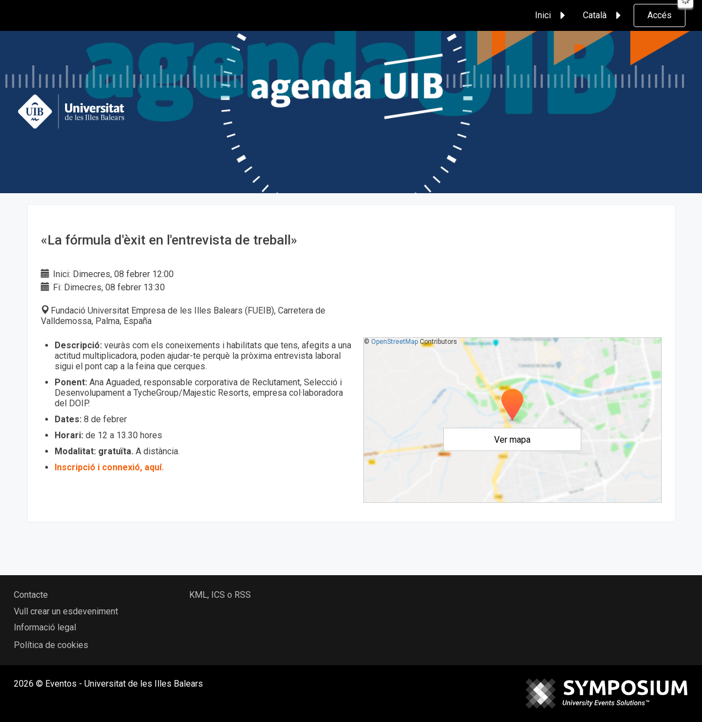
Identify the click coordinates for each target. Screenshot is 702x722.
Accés (659, 15)
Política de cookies (51, 645)
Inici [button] (552, 15)
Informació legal (45, 627)
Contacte (31, 595)
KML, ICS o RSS (220, 595)
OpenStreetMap (394, 342)
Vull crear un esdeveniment (66, 611)
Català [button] (603, 15)
